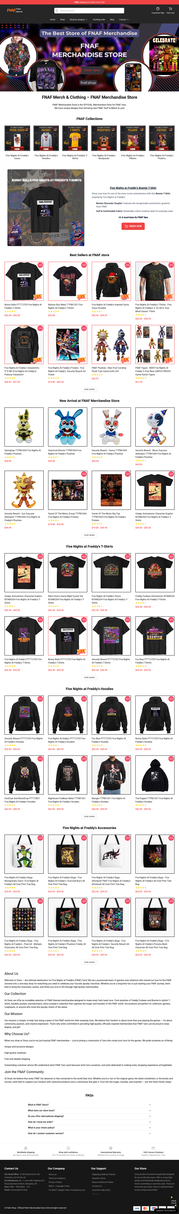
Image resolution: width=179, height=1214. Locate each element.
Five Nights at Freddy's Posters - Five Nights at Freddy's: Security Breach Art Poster (67, 371)
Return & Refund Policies (102, 1182)
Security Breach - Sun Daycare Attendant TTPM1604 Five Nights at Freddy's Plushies (22, 517)
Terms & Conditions (57, 1178)
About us (52, 1174)
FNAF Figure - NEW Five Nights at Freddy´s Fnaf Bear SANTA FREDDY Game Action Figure (153, 371)
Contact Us (97, 1186)
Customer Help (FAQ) (101, 1190)
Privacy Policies (55, 1182)
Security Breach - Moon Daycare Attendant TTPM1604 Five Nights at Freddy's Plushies (153, 453)
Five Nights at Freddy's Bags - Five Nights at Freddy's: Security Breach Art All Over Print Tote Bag (110, 944)
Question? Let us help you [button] (166, 1211)
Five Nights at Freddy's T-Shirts (75, 157)
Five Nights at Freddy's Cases (17, 157)
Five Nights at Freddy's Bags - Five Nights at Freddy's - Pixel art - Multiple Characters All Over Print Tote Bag (23, 944)
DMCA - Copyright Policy (59, 1186)
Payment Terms (99, 1178)
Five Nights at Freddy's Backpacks (103, 157)
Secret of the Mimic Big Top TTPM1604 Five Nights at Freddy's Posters (109, 517)
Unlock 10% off (173, 1202)
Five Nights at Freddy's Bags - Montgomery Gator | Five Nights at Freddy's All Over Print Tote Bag (21, 881)
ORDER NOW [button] (133, 226)
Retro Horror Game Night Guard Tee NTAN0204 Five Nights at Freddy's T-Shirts (66, 599)
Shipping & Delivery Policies (103, 1174)
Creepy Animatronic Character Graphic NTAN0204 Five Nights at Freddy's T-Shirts (154, 517)
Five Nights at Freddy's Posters (161, 157)
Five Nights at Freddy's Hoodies (46, 157)
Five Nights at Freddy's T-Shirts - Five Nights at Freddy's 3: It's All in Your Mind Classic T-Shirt (153, 308)
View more (89, 389)
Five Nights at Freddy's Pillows (132, 157)
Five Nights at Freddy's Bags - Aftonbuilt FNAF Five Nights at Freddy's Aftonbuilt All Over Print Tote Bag (111, 881)
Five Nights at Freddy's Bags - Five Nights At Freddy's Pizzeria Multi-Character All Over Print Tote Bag (152, 944)
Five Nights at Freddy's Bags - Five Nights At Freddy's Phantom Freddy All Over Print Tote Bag (67, 944)
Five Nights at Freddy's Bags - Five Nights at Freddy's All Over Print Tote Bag (153, 881)
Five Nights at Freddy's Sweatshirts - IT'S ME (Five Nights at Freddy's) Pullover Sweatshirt (22, 371)
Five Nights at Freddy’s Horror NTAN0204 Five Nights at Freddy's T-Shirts (110, 599)
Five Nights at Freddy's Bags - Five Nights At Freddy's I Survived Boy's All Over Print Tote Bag (66, 881)
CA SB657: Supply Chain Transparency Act (67, 1190)
